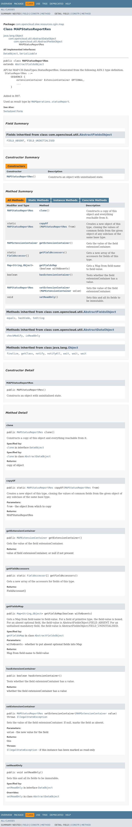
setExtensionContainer (54, 287)
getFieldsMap (48, 265)
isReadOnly (33, 335)
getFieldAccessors (51, 252)
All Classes (8, 9)
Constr (35, 14)
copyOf (43, 223)
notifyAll (53, 353)
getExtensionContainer (54, 243)
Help (68, 4)
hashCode (24, 318)
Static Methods (38, 200)
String (17, 265)
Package (19, 4)
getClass (27, 353)
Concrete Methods (94, 200)
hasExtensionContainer (54, 274)
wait (66, 353)
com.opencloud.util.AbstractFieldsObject (38, 41)
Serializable (28, 53)
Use (38, 4)
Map (9, 265)
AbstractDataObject (99, 329)
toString (38, 318)
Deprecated (56, 4)
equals (11, 318)
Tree (45, 4)
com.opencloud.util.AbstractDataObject (32, 38)
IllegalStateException (32, 717)
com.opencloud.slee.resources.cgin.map (39, 24)
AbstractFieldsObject (29, 64)
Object (27, 265)
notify (40, 353)
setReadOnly (47, 297)
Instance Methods (65, 200)
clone (43, 210)
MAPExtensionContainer (22, 243)
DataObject (10, 53)
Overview (6, 4)
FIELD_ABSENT (15, 140)
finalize (12, 353)
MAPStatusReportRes (20, 176)
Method (45, 14)
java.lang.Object (13, 35)
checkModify (15, 335)
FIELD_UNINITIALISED (40, 140)
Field (26, 14)
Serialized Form (13, 111)
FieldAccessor (16, 255)
